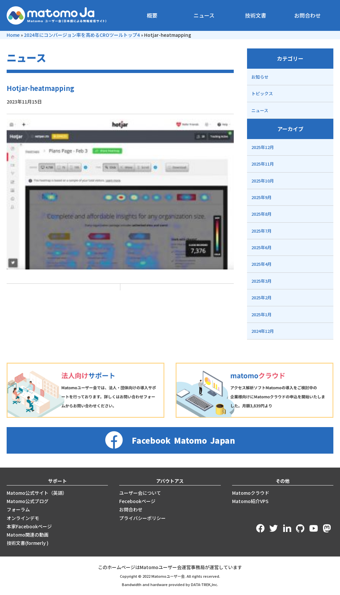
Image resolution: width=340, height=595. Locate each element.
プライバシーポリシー (142, 518)
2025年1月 (261, 314)
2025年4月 (261, 264)
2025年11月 (262, 164)
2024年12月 (262, 331)
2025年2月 (261, 297)
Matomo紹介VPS (250, 501)
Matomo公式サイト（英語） (37, 492)
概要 (152, 15)
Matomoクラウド (250, 492)
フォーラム (18, 509)
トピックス (262, 93)
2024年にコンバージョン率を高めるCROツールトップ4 (82, 35)
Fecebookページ (137, 501)
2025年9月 (261, 197)
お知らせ (260, 77)
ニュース (204, 15)
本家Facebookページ (29, 526)
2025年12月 (262, 147)
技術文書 (255, 15)
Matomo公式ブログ (27, 501)
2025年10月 (262, 181)
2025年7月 (261, 231)
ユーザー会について (140, 492)
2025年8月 (261, 214)
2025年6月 (261, 247)
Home (13, 35)
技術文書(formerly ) (27, 543)
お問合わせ (307, 15)
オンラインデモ (23, 518)
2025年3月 (261, 281)
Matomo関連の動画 (27, 534)
